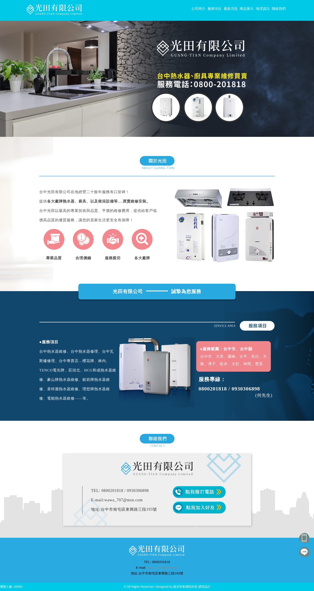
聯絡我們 (279, 8)
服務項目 (215, 8)
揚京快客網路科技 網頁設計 (192, 586)
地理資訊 (263, 8)
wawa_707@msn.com (162, 567)
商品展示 (247, 8)
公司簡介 (198, 8)
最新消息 (231, 8)
